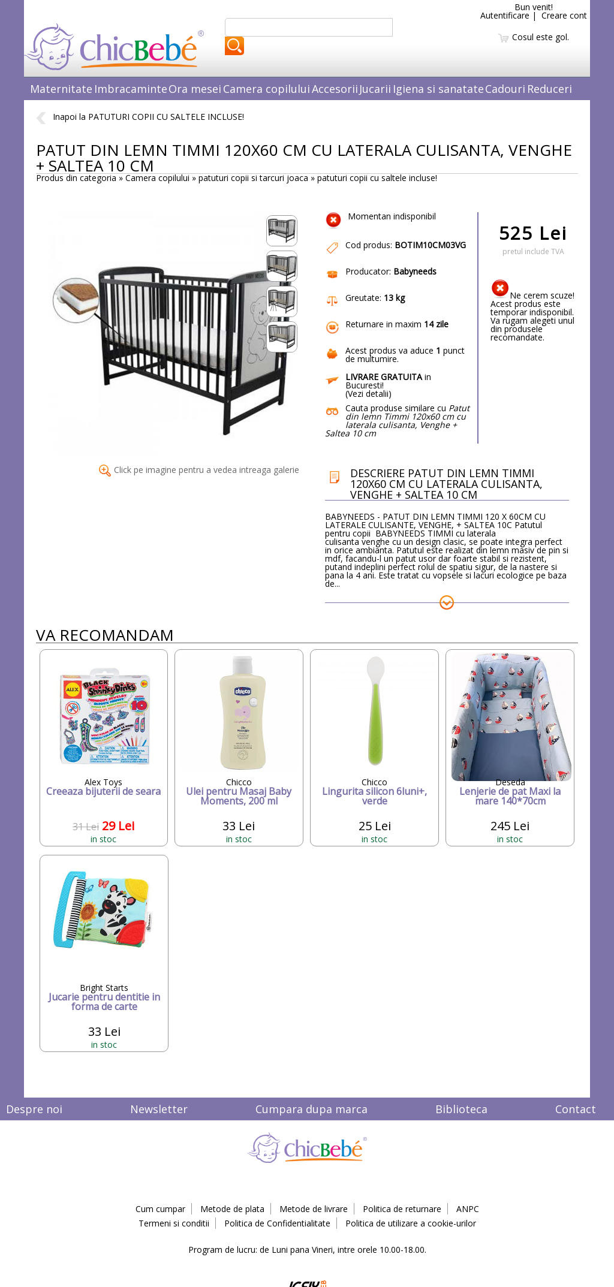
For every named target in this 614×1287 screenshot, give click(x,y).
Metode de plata (232, 1208)
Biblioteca (461, 1109)
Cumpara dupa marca (311, 1109)
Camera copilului (266, 89)
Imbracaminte (130, 89)
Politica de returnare (402, 1208)
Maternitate (61, 89)
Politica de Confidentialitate (277, 1223)
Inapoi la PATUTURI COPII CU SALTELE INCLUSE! (140, 116)
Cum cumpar (160, 1208)
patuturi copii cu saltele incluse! (377, 177)
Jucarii (375, 89)
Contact (575, 1109)
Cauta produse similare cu (397, 420)
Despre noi (34, 1109)
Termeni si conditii (174, 1223)
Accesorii (335, 89)
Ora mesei (194, 89)
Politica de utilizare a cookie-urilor (410, 1223)
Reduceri (549, 89)
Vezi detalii (368, 393)
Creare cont (564, 15)
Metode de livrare (313, 1208)
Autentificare (504, 15)
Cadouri (505, 89)
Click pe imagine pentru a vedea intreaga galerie (199, 469)
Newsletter (159, 1109)
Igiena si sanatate (438, 89)
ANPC (467, 1208)
